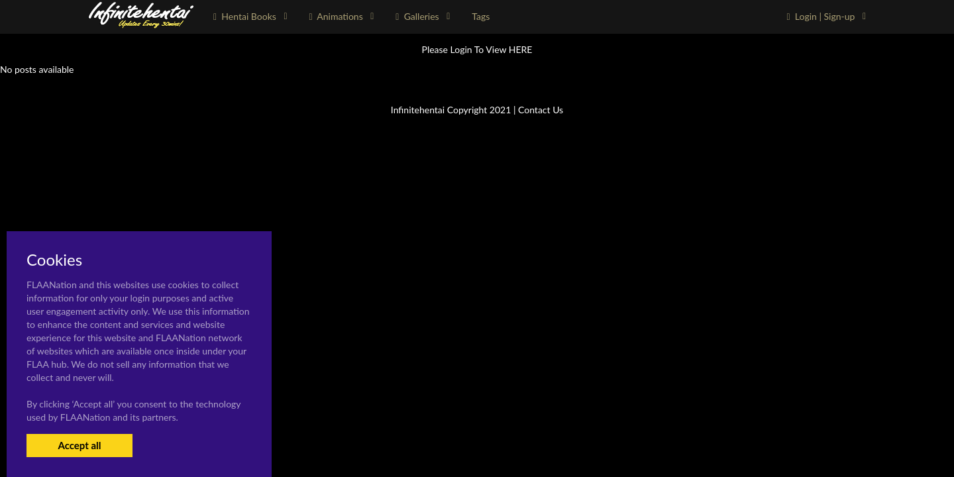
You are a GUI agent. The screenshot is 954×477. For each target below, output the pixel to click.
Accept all (79, 445)
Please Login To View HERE (477, 49)
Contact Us (540, 109)
